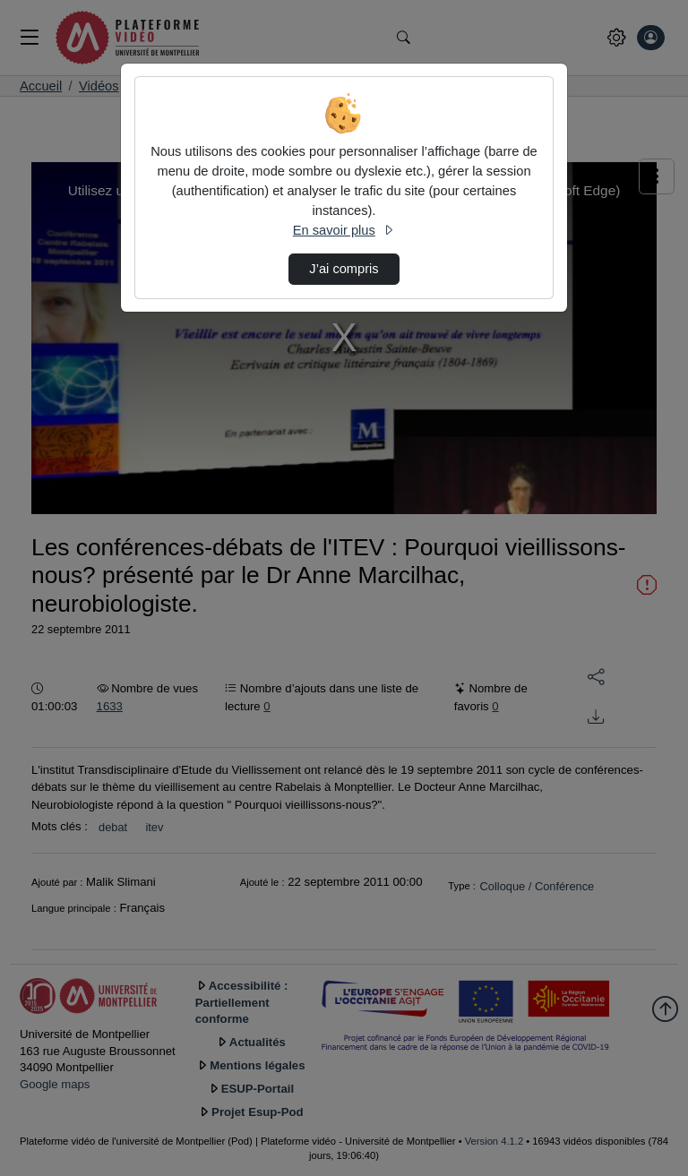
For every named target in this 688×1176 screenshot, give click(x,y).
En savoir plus (344, 230)
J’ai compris (343, 269)
